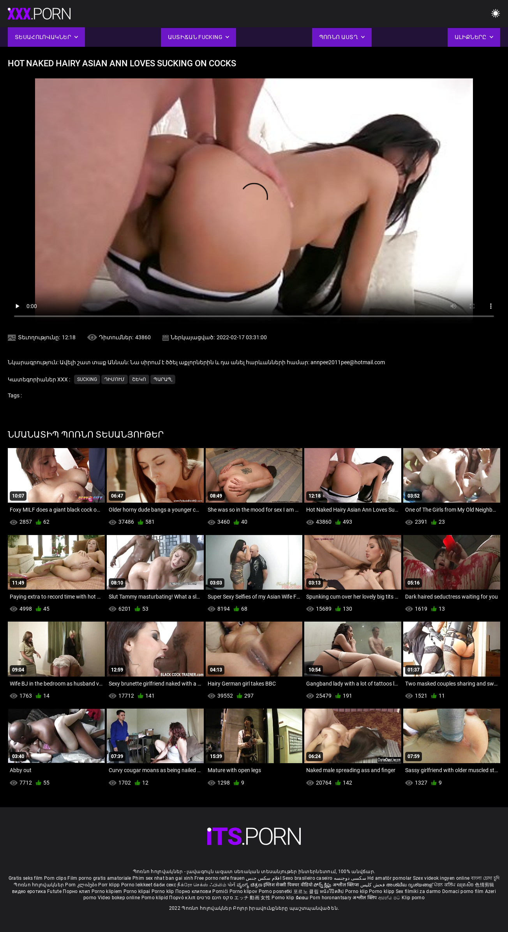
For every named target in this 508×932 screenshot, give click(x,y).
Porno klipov (244, 891)
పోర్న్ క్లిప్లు (323, 885)
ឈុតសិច (466, 885)
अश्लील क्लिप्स (346, 885)
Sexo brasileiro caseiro (307, 878)
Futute (54, 891)
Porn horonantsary (331, 897)
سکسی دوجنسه (350, 878)
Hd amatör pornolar (389, 878)
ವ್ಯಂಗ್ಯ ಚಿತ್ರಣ (250, 885)
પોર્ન (232, 885)
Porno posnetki (276, 891)
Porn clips (55, 878)
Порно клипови (193, 891)
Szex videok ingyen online (441, 878)
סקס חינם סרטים (215, 897)
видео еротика (29, 891)
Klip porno (413, 897)
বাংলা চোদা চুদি (485, 878)
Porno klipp (382, 891)
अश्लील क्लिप (365, 897)
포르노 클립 (306, 891)
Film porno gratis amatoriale (99, 878)
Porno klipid (155, 897)
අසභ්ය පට (390, 897)
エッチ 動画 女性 (252, 897)
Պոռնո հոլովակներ (39, 885)
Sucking (87, 379)
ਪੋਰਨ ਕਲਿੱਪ (445, 885)
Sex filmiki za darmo (418, 891)
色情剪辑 (484, 885)
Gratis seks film (26, 878)
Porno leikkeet (137, 885)
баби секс (164, 885)
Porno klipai (137, 891)
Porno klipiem (107, 891)
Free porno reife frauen (219, 878)
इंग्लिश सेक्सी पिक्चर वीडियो (287, 885)
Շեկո (139, 379)
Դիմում (114, 379)
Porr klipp (109, 885)
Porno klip (163, 891)
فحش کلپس (373, 885)
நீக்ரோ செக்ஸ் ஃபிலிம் (201, 885)
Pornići (220, 891)
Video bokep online (119, 897)
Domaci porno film (462, 891)
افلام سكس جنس (263, 878)
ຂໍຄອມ (303, 897)
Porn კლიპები (81, 885)
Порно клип (77, 891)
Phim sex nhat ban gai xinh (162, 878)
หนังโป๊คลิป (332, 891)
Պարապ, (162, 379)
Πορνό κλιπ (182, 897)
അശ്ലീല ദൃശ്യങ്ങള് (410, 885)
